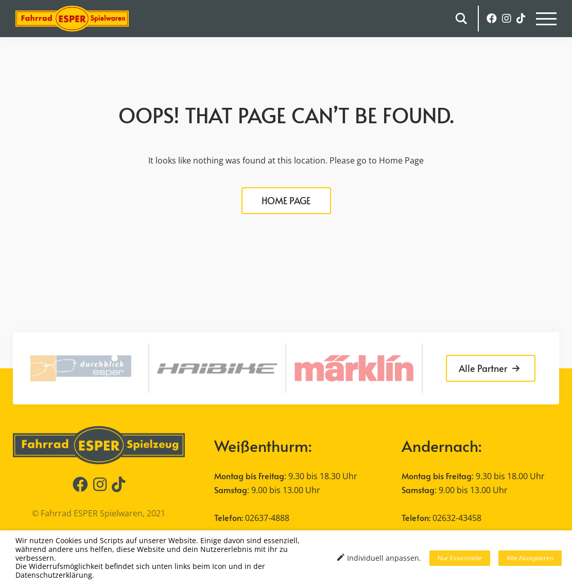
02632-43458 (456, 518)
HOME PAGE (286, 200)
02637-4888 (267, 518)
